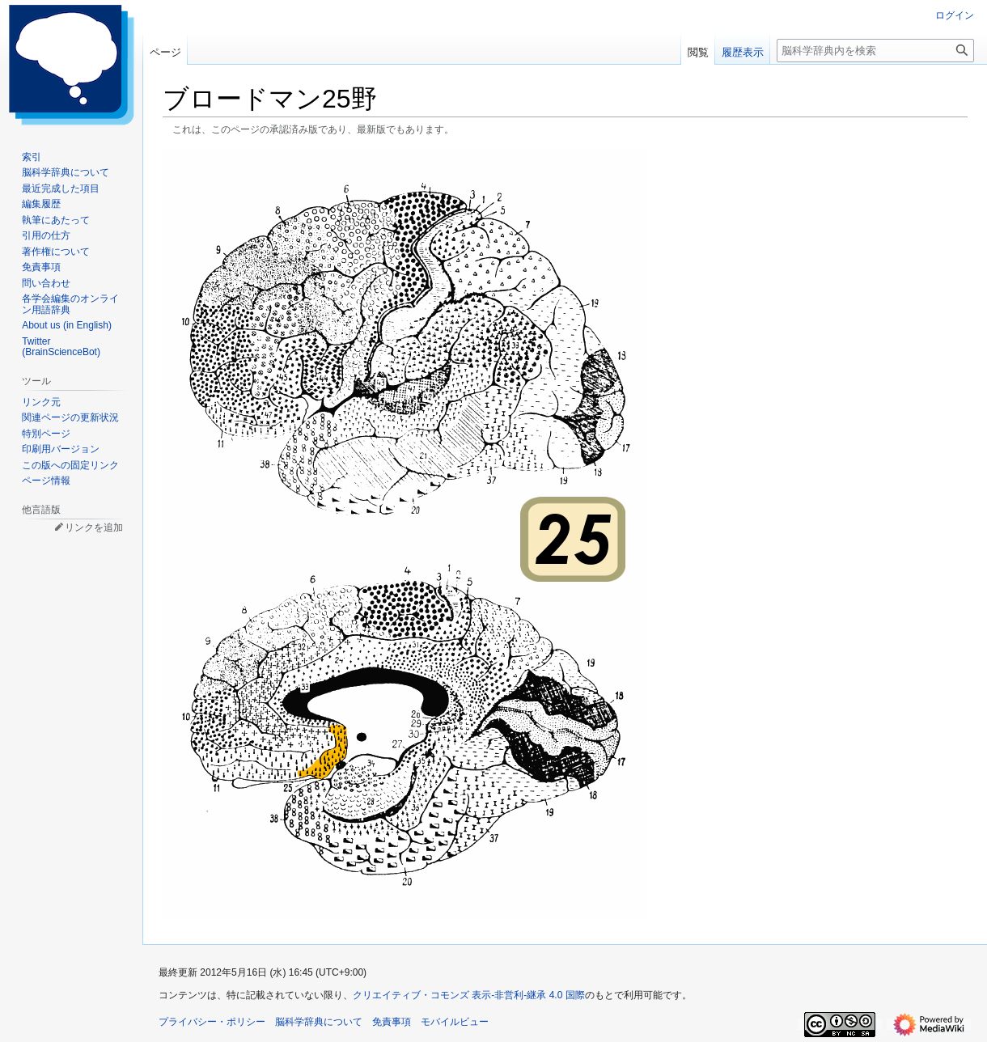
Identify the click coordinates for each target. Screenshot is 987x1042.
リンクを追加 (94, 527)
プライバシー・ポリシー (212, 1021)
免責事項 (391, 1021)
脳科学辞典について (318, 1021)
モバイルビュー (455, 1021)
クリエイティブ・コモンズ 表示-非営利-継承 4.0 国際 (469, 995)
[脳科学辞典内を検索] (875, 50)
